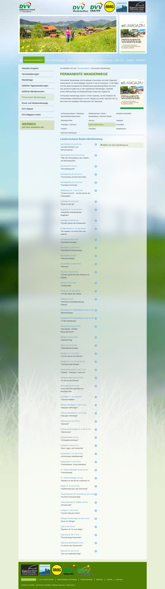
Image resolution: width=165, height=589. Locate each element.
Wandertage (27, 80)
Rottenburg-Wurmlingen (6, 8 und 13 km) (76, 429)
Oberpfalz (92, 129)
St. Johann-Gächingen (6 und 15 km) (74, 470)
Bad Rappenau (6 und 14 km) (71, 174)
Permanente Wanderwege (34, 97)
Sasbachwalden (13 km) (70, 437)
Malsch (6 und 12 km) (69, 345)
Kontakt (141, 60)
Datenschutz (71, 585)
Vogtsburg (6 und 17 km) (70, 535)
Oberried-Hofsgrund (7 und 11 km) (73, 370)
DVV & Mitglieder (55, 60)
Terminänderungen (30, 74)
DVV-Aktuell (27, 109)
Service (119, 60)
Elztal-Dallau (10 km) (68, 256)
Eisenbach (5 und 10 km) (70, 247)
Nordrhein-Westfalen (123, 113)
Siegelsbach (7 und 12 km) (71, 462)
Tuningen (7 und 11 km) (69, 510)
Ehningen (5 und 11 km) (69, 239)
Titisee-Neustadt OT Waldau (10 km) (74, 502)
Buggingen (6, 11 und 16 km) (71, 209)
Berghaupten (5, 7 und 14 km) (72, 190)
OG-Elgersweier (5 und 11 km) (72, 378)
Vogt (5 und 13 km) (68, 526)
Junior (130, 60)
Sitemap (54, 585)
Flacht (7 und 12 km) (68, 283)
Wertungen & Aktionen (80, 60)
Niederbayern (121, 129)
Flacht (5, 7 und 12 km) (69, 272)
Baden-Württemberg (96, 125)
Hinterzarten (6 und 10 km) (70, 326)
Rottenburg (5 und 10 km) (70, 421)
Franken (64, 129)
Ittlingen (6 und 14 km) (69, 337)
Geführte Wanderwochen (33, 91)
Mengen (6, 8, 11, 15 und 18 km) (73, 361)
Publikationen (104, 60)
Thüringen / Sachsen (68, 125)
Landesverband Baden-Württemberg (81, 139)
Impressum (61, 585)
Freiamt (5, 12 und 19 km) (70, 291)
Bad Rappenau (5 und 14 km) (71, 182)
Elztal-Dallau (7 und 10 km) (71, 264)
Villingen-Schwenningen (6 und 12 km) (75, 518)
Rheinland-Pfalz (67, 120)
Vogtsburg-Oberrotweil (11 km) (72, 543)
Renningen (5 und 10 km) (70, 386)
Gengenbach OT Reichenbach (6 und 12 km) (77, 310)
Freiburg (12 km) (67, 299)
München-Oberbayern (69, 133)
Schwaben (120, 125)
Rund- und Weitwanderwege (35, 103)
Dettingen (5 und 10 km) (70, 220)
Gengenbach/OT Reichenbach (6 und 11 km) (77, 318)
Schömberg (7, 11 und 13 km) (72, 453)
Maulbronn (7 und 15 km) (70, 353)
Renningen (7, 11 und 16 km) (71, 397)
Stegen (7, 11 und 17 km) (70, 486)
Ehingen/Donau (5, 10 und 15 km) (73, 228)
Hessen (91, 120)
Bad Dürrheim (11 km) (69, 166)
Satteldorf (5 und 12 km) (70, 445)
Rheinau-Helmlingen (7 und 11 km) (73, 405)
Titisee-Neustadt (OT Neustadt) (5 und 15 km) (78, 494)
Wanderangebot (34, 60)
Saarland (119, 120)
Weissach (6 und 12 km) (70, 551)
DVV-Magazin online (31, 115)
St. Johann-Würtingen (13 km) (72, 478)
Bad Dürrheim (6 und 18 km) (71, 144)
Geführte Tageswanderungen (35, 86)
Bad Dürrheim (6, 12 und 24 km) (72, 155)
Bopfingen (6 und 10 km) (70, 201)
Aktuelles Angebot (30, 68)
